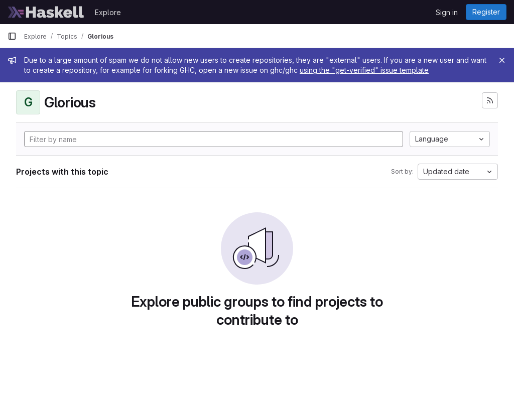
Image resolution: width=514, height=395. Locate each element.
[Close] (502, 60)
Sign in (447, 12)
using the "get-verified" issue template (364, 70)
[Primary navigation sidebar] (12, 36)
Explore (108, 12)
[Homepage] (46, 12)
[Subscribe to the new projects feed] (490, 100)
